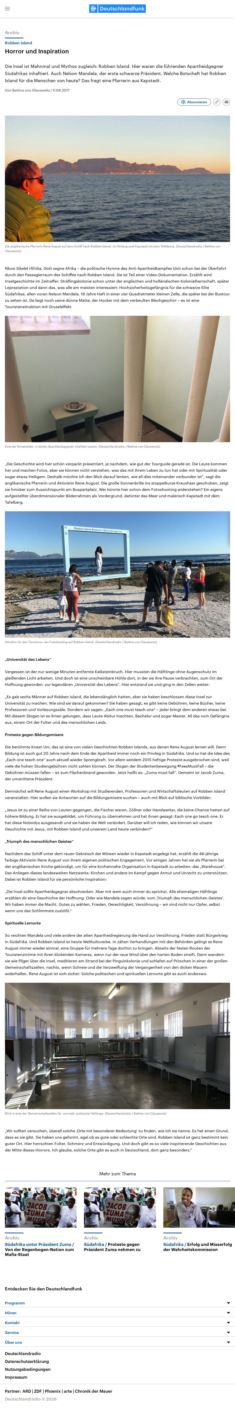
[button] (7, 8)
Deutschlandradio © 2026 (31, 1398)
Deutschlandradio (23, 1353)
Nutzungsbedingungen (27, 1369)
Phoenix (54, 1391)
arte (69, 1391)
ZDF (39, 1391)
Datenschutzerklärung (27, 1361)
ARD (28, 1391)
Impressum (16, 1377)
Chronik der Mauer (93, 1391)
